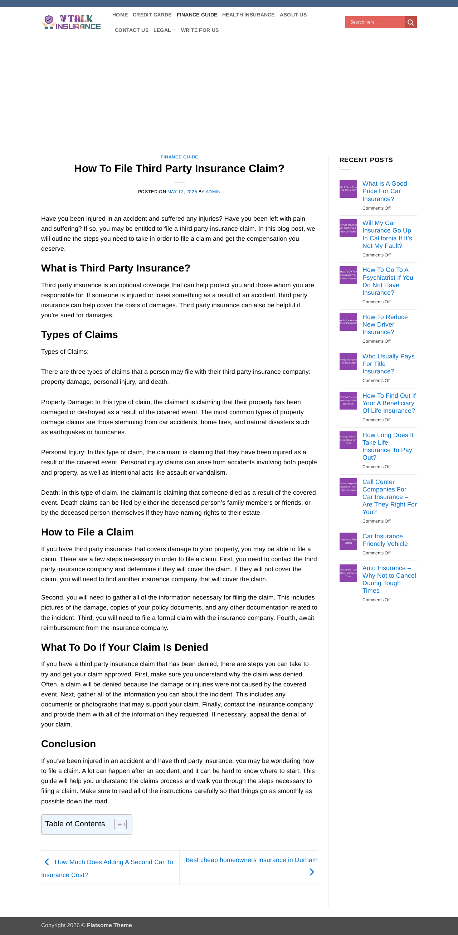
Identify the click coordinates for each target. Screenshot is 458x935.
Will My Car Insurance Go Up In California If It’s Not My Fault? (387, 234)
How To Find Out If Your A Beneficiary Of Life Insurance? (389, 403)
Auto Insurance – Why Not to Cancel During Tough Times (389, 579)
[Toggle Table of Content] (117, 824)
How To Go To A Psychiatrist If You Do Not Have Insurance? (387, 281)
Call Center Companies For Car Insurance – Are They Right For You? (389, 496)
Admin (213, 191)
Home (120, 15)
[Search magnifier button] (411, 22)
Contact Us (131, 30)
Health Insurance (248, 15)
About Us (293, 15)
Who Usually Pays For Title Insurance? (388, 364)
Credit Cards (152, 15)
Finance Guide (197, 15)
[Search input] (377, 22)
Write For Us (200, 30)
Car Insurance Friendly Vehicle (385, 540)
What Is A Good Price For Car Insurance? (384, 191)
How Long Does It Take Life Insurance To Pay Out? (388, 446)
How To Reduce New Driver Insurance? (385, 324)
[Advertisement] (229, 90)
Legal (165, 29)
